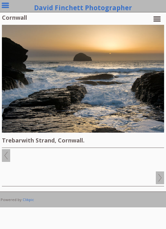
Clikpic (28, 199)
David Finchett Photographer (83, 7)
